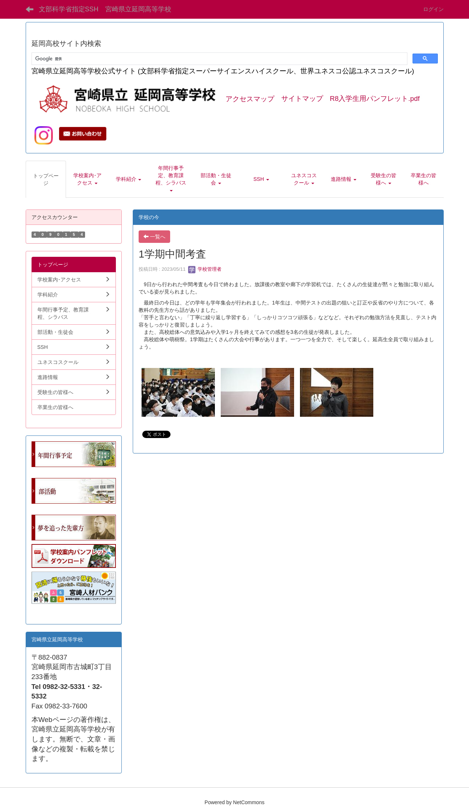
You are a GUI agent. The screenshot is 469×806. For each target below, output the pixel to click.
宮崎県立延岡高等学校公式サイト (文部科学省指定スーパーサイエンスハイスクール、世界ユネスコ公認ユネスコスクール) (223, 71)
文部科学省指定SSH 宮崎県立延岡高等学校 (105, 9)
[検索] (218, 59)
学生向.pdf (43, 611)
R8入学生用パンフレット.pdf (375, 99)
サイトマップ (302, 99)
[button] (87, 179)
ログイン (433, 9)
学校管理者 (204, 269)
